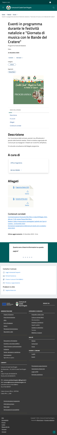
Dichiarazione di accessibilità (11, 410)
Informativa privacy (9, 404)
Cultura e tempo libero (38, 317)
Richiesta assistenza (37, 375)
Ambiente (6, 349)
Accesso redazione (49, 420)
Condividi (12, 58)
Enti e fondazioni (8, 323)
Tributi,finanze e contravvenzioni (12, 346)
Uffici (5, 320)
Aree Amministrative (9, 317)
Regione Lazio (6, 2)
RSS (3, 418)
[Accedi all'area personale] (50, 2)
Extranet (4, 429)
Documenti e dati (8, 332)
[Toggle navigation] (3, 7)
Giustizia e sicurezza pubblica (11, 344)
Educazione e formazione (10, 341)
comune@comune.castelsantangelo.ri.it (15, 382)
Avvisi (14, 14)
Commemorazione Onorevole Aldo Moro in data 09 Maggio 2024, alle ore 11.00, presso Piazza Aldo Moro (27, 218)
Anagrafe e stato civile (38, 315)
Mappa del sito (5, 427)
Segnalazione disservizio (38, 369)
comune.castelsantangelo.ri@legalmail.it (15, 380)
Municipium (40, 420)
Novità (9, 14)
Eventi (33, 357)
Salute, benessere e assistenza (12, 352)
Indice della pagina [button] (15, 110)
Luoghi (33, 354)
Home (3, 14)
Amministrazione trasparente (12, 401)
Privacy (4, 422)
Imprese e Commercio (37, 322)
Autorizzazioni (7, 355)
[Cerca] (54, 8)
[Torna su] (54, 432)
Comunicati (35, 344)
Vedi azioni (20, 58)
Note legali (6, 407)
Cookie (3, 425)
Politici (5, 326)
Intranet (4, 432)
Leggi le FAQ (35, 372)
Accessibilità (5, 420)
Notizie (33, 341)
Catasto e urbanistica (37, 328)
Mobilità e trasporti (37, 333)
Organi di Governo (8, 315)
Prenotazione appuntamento (39, 366)
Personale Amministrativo (11, 329)
